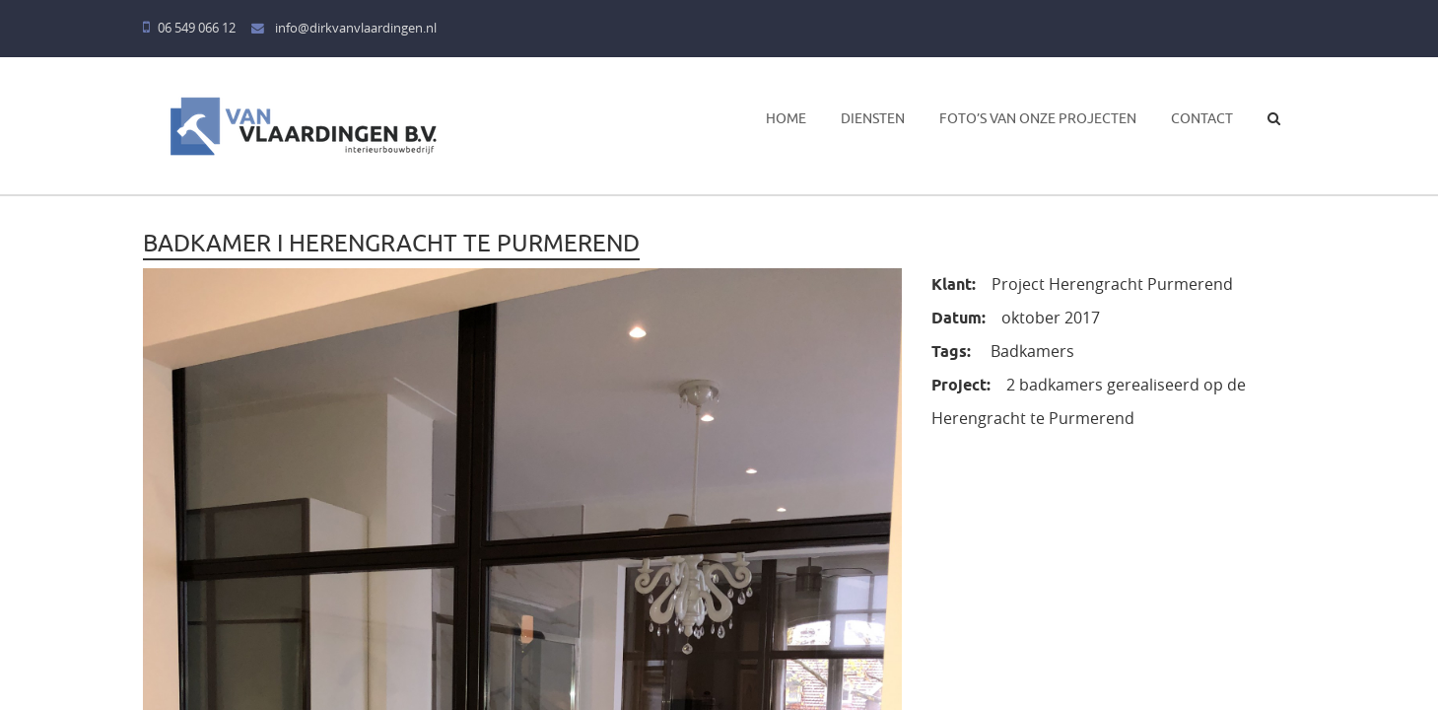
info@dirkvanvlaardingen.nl (344, 28)
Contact (1202, 118)
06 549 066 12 (189, 28)
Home (786, 118)
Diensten (873, 118)
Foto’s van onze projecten (1037, 118)
